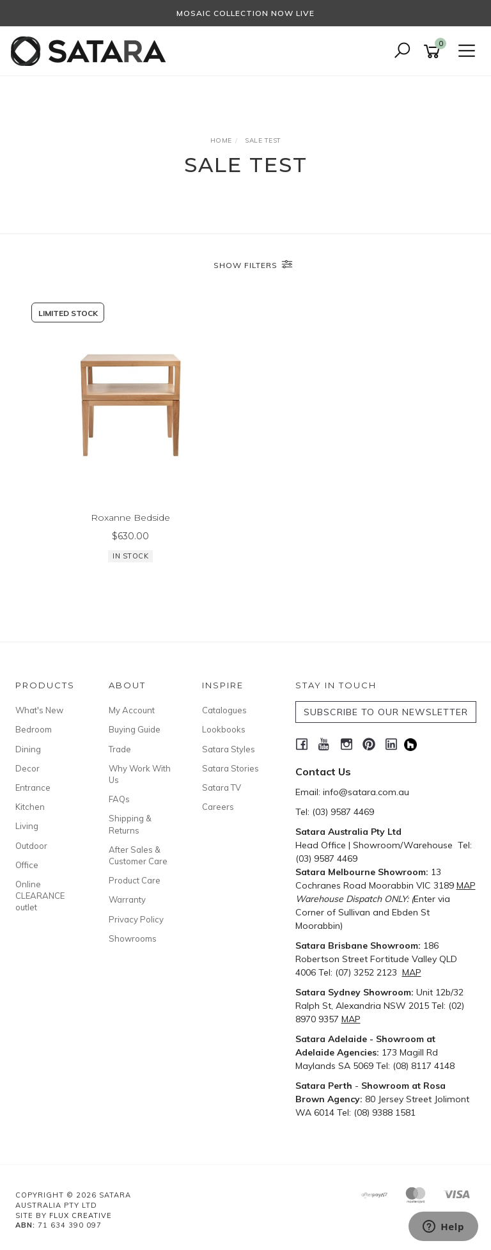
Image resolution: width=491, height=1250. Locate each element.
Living (26, 826)
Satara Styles (228, 749)
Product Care (134, 880)
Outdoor (31, 846)
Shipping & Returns (130, 824)
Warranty (127, 899)
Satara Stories (230, 768)
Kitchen (30, 807)
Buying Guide (134, 729)
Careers (218, 807)
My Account (132, 710)
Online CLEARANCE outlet (40, 895)
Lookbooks (224, 729)
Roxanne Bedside (130, 517)
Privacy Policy (136, 919)
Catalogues (224, 710)
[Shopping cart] (434, 51)
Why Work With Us (140, 774)
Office (26, 865)
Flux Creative (80, 1215)
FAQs (119, 799)
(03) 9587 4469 (343, 812)
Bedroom (33, 729)
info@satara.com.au (366, 792)
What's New (39, 710)
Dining (28, 749)
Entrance (33, 787)
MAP (466, 885)
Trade (120, 749)
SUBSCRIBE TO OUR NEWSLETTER (386, 712)
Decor (27, 768)
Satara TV (221, 787)
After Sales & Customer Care (138, 855)
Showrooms (133, 938)
